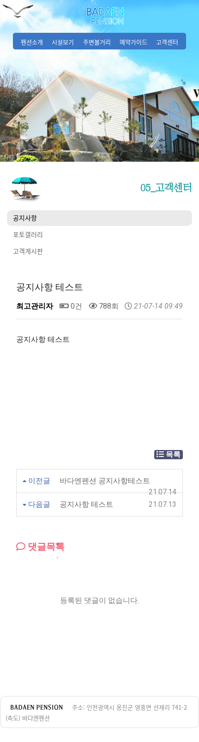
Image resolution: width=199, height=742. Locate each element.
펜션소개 (32, 41)
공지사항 (25, 217)
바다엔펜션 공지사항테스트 (105, 480)
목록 (169, 454)
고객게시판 (28, 250)
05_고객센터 (166, 187)
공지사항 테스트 (86, 504)
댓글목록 (40, 546)
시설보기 (63, 41)
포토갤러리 (28, 234)
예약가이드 (133, 41)
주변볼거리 (97, 41)
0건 (71, 306)
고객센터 (167, 41)
